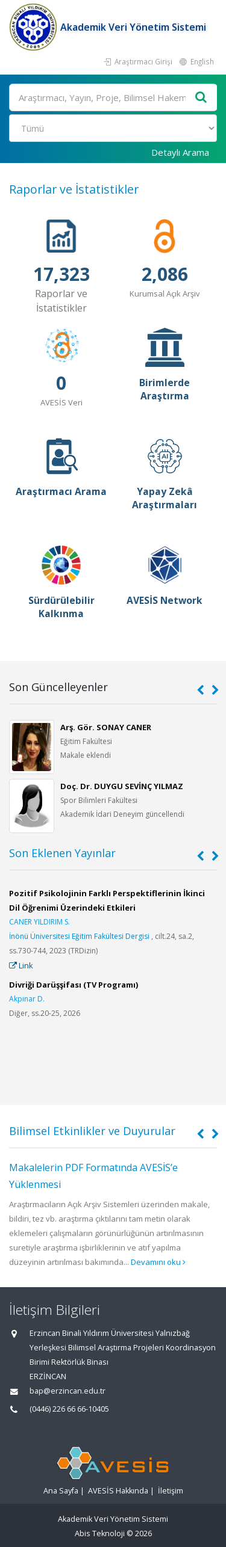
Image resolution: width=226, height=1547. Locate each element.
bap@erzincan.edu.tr (67, 1391)
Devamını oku (158, 1261)
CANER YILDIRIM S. (39, 922)
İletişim (170, 1491)
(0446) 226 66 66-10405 (69, 1409)
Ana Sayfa (60, 1491)
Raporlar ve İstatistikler (74, 189)
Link (21, 965)
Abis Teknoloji (100, 1533)
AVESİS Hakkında (118, 1491)
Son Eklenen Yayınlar (62, 853)
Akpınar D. (27, 999)
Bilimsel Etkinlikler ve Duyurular (92, 1131)
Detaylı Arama (180, 152)
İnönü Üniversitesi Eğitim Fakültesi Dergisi (79, 936)
